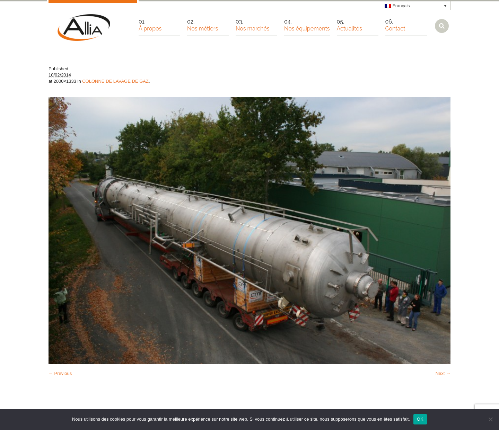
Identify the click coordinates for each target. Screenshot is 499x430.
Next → (443, 373)
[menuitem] (416, 5)
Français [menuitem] (401, 5)
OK (420, 419)
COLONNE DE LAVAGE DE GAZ (115, 81)
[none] (416, 5)
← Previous (60, 373)
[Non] (490, 419)
